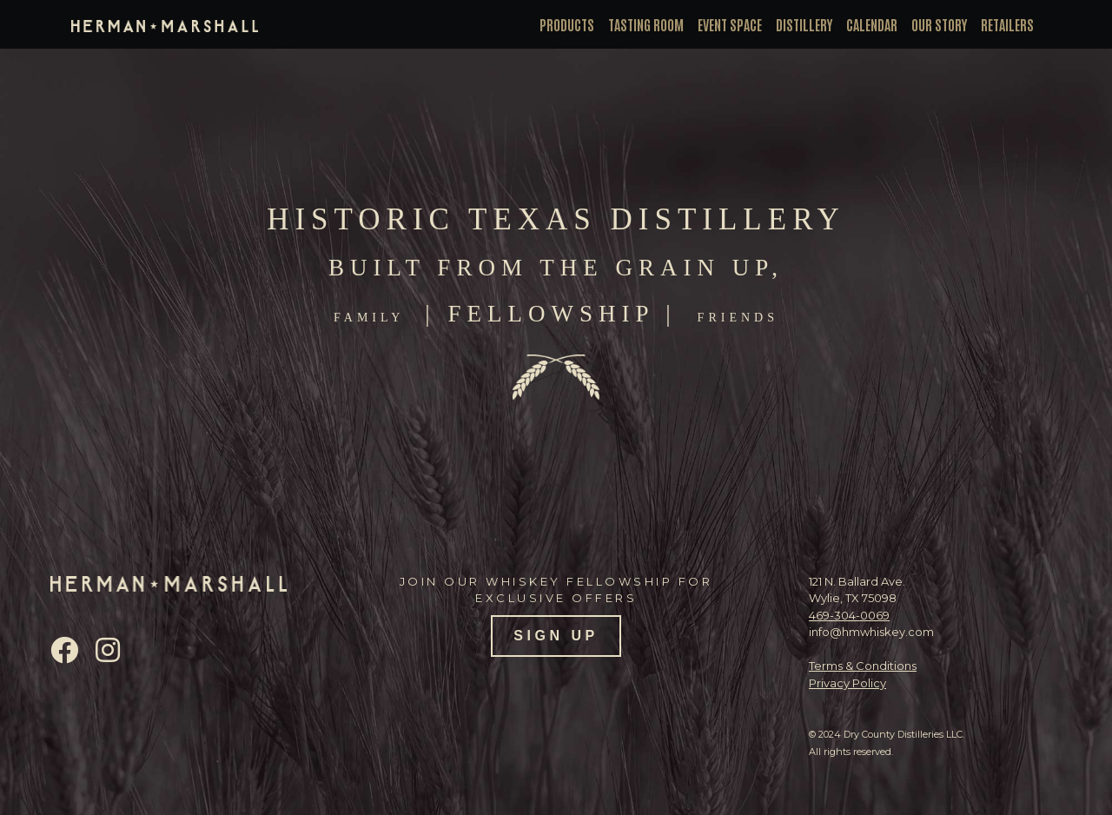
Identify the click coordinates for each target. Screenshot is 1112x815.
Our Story (939, 24)
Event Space (730, 24)
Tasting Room (646, 24)
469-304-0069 (849, 615)
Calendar (871, 24)
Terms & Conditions (863, 666)
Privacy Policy (847, 683)
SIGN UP (555, 635)
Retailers (1007, 24)
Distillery (804, 24)
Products (566, 24)
